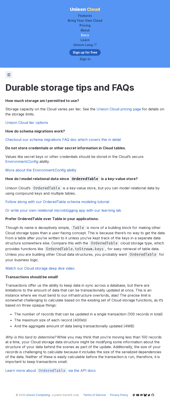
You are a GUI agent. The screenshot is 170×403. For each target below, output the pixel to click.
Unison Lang (85, 44)
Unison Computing (38, 395)
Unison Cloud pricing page (119, 109)
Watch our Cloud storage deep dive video (40, 268)
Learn (85, 40)
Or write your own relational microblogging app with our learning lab (63, 210)
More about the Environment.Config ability (40, 170)
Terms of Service (94, 395)
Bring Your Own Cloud (85, 20)
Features (85, 15)
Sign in (85, 59)
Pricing (85, 25)
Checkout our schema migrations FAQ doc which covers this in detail (63, 139)
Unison (85, 9)
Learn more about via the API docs (50, 370)
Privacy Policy (119, 395)
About (85, 30)
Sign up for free (85, 52)
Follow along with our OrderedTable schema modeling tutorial (57, 202)
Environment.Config (21, 161)
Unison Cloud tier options (26, 122)
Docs (85, 35)
